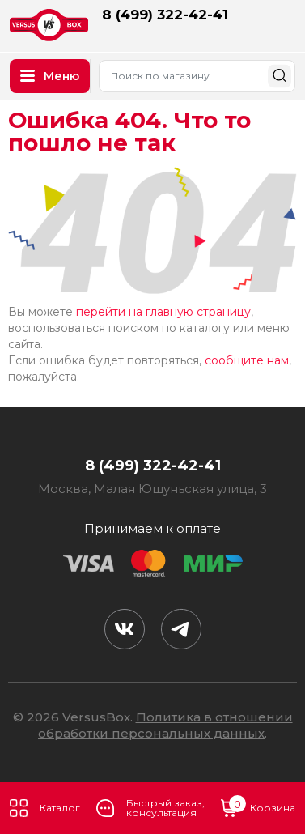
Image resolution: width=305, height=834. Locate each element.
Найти (279, 75)
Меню (49, 76)
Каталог (45, 808)
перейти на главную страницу (163, 311)
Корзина (258, 808)
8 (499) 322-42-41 (165, 14)
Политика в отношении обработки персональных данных (165, 725)
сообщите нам (247, 360)
